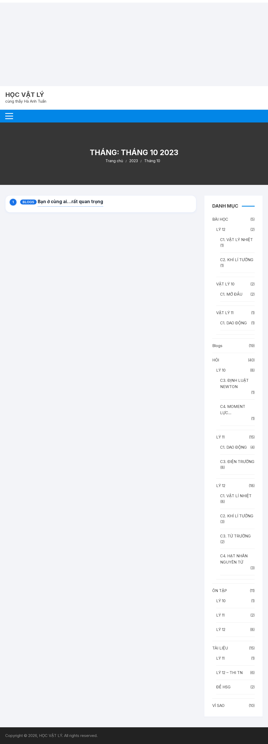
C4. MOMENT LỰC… (232, 409)
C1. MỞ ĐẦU (231, 294)
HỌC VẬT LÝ (24, 94)
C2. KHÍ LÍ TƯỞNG (236, 259)
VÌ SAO (218, 705)
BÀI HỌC (220, 219)
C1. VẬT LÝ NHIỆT (236, 239)
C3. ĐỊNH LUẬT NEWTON (234, 383)
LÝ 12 (220, 229)
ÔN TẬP (219, 590)
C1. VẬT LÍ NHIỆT (236, 495)
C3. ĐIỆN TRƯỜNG (237, 461)
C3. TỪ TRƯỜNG (235, 536)
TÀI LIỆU (220, 648)
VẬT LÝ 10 (225, 284)
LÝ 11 (220, 437)
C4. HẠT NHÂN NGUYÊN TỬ (234, 559)
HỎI (215, 360)
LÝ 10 (221, 370)
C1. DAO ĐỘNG (233, 322)
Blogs (28, 202)
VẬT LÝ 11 (224, 312)
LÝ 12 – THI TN (229, 672)
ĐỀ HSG (223, 686)
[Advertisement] (134, 39)
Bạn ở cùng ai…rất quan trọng (70, 201)
